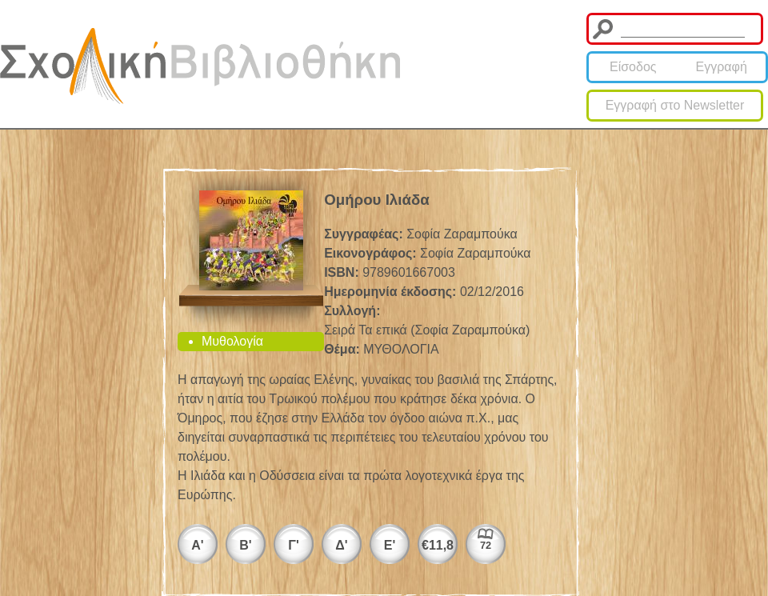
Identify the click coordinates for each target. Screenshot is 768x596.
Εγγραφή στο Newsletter (675, 105)
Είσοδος (633, 67)
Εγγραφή (721, 67)
